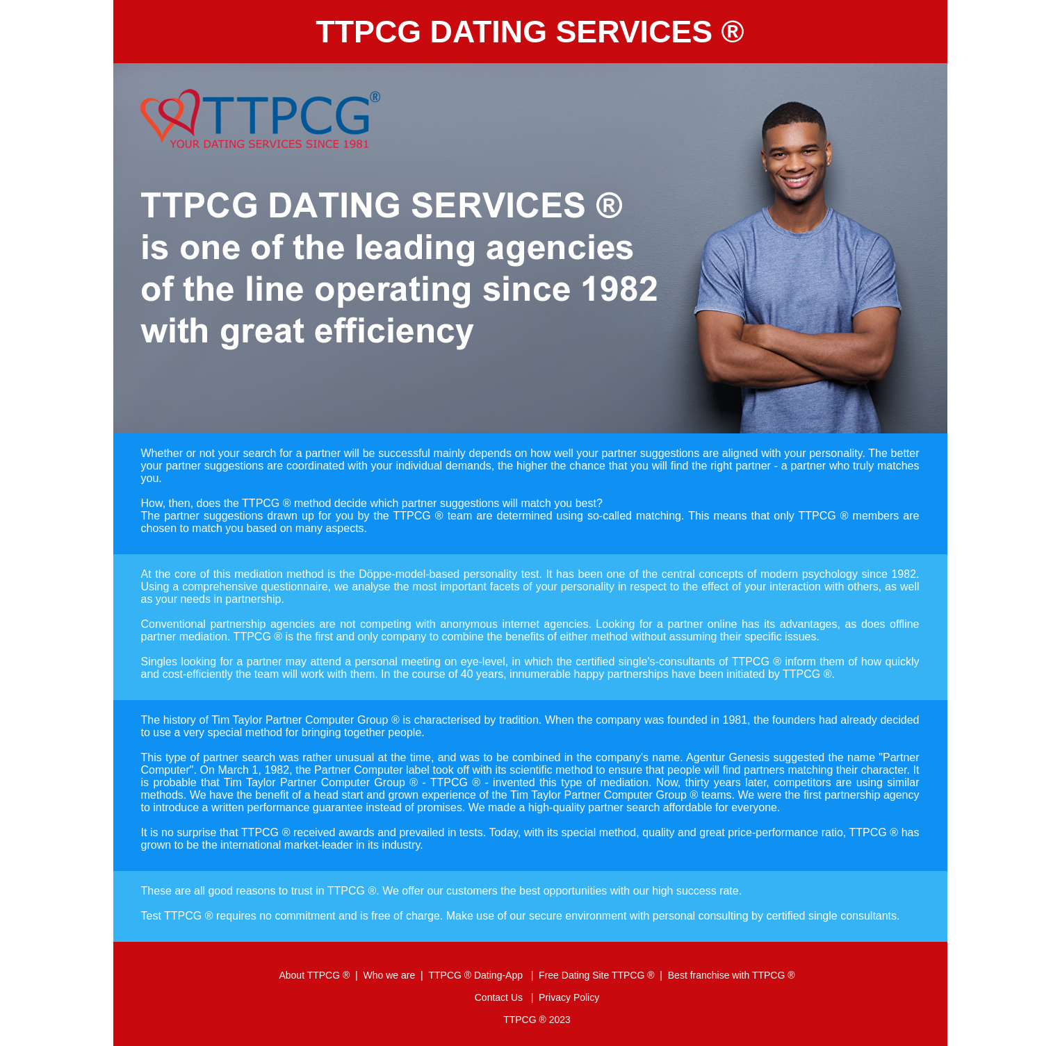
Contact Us (500, 997)
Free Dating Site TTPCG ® (596, 975)
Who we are (390, 975)
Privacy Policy (569, 997)
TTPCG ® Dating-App (476, 975)
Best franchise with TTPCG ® (731, 975)
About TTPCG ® (314, 975)
